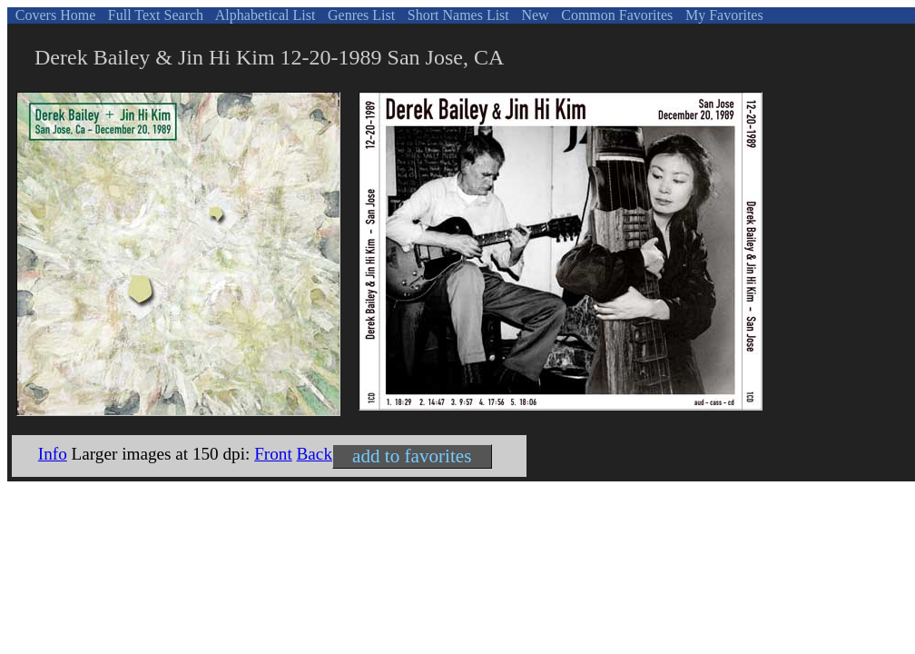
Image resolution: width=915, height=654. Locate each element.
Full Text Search (153, 15)
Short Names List (456, 15)
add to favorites (411, 456)
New (532, 15)
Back (314, 453)
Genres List (359, 15)
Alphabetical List (264, 15)
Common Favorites (615, 15)
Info (52, 453)
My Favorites (722, 15)
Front (273, 453)
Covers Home (53, 15)
